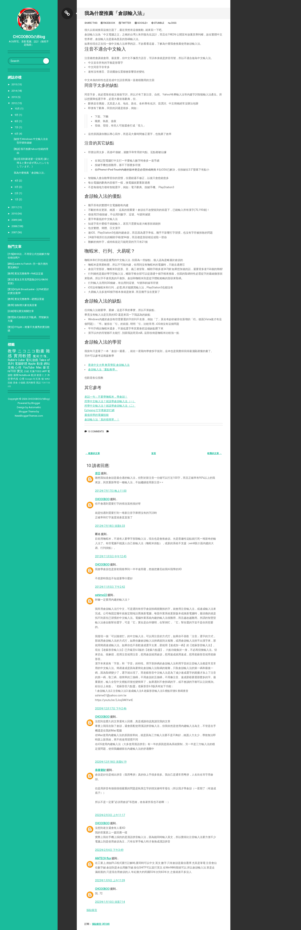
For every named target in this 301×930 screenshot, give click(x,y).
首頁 (153, 453)
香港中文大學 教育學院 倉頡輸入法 (109, 364)
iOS (9, 386)
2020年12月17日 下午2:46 (111, 708)
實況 (20, 371)
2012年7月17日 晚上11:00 (111, 490)
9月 (17, 114)
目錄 (10, 382)
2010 (14, 213)
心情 (22, 378)
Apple (32, 363)
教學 (12, 351)
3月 (17, 187)
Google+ (141, 23)
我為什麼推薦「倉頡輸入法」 (30, 172)
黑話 (38, 382)
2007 (14, 232)
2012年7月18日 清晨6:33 (110, 525)
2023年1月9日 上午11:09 (110, 880)
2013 (14, 97)
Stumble (157, 23)
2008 (14, 226)
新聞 (15, 375)
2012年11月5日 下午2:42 (110, 586)
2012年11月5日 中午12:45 (111, 556)
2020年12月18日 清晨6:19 (111, 761)
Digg (172, 23)
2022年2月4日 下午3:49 (109, 849)
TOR (43, 383)
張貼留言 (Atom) (101, 924)
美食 (15, 382)
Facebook (108, 23)
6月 (17, 133)
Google (28, 379)
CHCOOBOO (102, 499)
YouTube (29, 367)
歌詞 (33, 375)
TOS (48, 383)
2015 (14, 84)
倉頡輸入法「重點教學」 (103, 369)
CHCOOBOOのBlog (29, 36)
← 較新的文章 (92, 453)
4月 (17, 180)
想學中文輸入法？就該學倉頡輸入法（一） (110, 401)
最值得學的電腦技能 (96, 414)
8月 (17, 121)
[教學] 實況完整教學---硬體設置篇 (26, 299)
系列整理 (31, 382)
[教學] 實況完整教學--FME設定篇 (25, 273)
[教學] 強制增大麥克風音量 (22, 305)
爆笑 (46, 367)
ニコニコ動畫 (31, 351)
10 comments (96, 431)
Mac (39, 367)
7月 (17, 127)
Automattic (35, 407)
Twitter (125, 23)
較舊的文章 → (214, 453)
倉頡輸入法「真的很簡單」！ (101, 419)
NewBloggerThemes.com (29, 415)
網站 (47, 363)
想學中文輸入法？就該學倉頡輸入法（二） (110, 405)
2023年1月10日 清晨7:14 (110, 901)
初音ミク (42, 375)
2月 (17, 193)
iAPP (44, 371)
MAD (47, 379)
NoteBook (24, 375)
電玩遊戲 (32, 360)
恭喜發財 (100, 770)
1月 (17, 199)
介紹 (26, 371)
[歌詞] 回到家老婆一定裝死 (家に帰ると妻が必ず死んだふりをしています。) (31, 163)
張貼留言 (91, 910)
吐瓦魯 (37, 379)
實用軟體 (22, 356)
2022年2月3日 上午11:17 (110, 815)
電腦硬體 (21, 363)
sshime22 (101, 595)
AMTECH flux (103, 858)
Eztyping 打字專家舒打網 (99, 410)
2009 (14, 219)
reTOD (12, 371)
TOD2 (38, 371)
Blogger (35, 403)
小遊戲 (22, 382)
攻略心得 (15, 367)
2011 (14, 207)
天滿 (32, 371)
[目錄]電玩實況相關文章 (21, 311)
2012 (14, 103)
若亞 (97, 473)
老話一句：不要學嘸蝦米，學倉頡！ (105, 396)
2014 (14, 90)
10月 (17, 108)
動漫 (40, 363)
